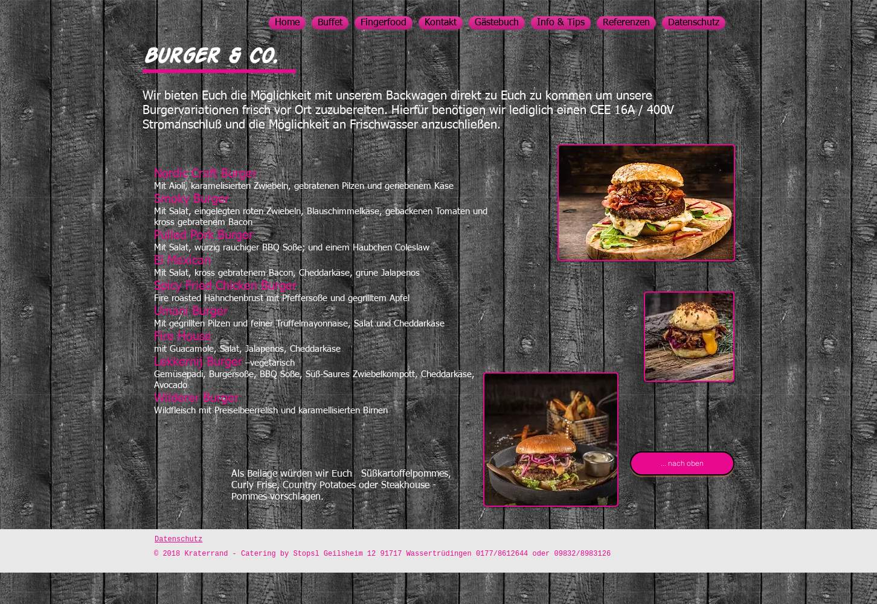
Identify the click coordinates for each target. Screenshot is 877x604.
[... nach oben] (682, 463)
